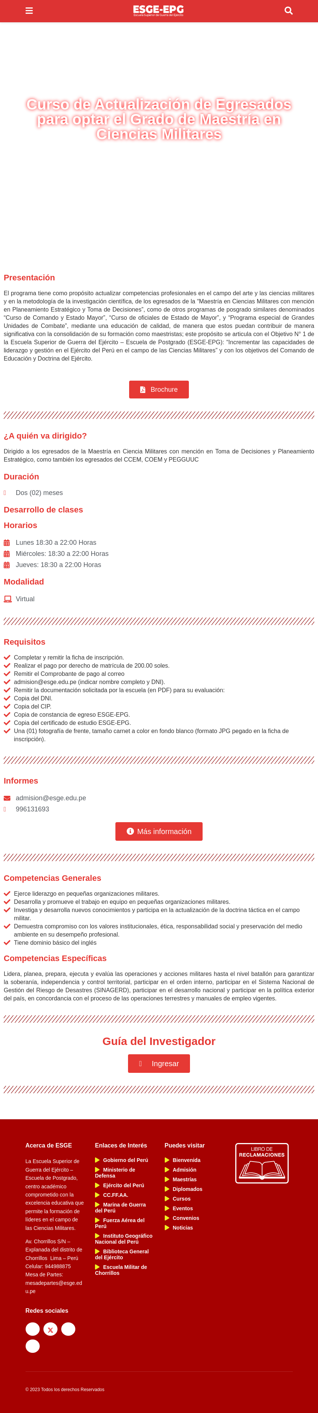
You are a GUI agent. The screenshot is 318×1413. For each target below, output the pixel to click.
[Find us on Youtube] (33, 1346)
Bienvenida (183, 1160)
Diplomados (184, 1189)
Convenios (182, 1218)
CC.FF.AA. (111, 1195)
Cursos (178, 1199)
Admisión (181, 1170)
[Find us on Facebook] (33, 1329)
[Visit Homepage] (158, 11)
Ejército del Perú (119, 1185)
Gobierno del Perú (121, 1160)
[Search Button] (289, 11)
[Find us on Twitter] (50, 1329)
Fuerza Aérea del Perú (120, 1223)
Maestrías (181, 1179)
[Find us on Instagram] (68, 1329)
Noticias (179, 1228)
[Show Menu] (29, 11)
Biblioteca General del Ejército (122, 1254)
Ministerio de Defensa (115, 1173)
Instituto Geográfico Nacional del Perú (124, 1239)
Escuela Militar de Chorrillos (121, 1270)
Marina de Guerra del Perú (120, 1208)
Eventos (179, 1208)
